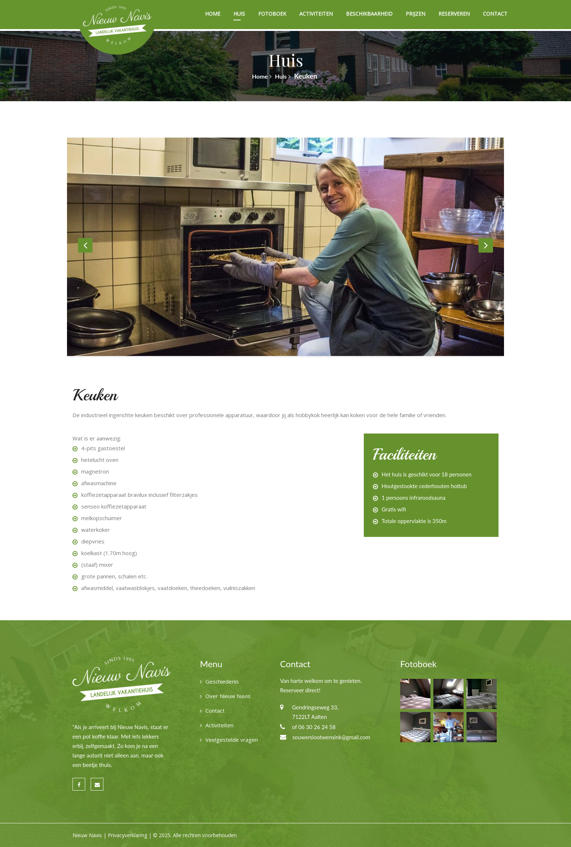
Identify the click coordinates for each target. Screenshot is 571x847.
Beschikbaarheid (369, 13)
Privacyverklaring (127, 835)
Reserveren (454, 13)
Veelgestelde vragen (231, 739)
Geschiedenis (222, 681)
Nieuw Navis (87, 835)
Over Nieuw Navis (228, 696)
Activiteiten (316, 13)
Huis (239, 13)
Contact (495, 13)
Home (212, 13)
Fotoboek (272, 13)
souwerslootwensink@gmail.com (331, 737)
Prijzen (415, 13)
